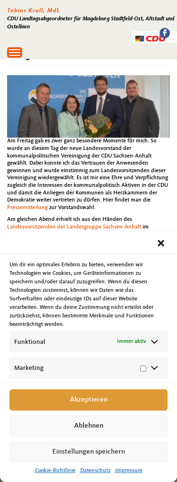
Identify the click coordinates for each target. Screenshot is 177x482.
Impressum (129, 470)
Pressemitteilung (27, 207)
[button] (162, 244)
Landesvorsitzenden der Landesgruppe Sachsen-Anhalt (74, 227)
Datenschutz (95, 470)
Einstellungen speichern (88, 452)
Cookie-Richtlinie (55, 470)
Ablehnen (88, 425)
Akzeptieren (89, 399)
